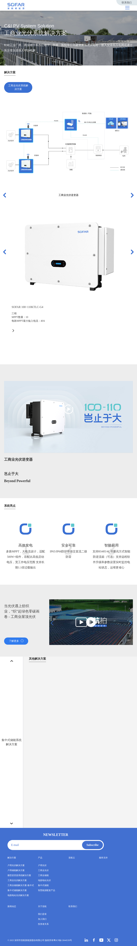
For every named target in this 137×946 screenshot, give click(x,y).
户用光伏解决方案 (16, 865)
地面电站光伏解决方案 (18, 895)
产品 (40, 857)
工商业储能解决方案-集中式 (20, 885)
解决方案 (11, 857)
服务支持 (103, 857)
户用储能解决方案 (16, 870)
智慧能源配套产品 (46, 890)
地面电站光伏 (44, 880)
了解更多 (16, 640)
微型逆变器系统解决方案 (19, 875)
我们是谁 (42, 914)
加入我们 (42, 919)
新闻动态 (11, 906)
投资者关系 (43, 924)
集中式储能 (43, 885)
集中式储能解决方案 (17, 890)
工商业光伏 (43, 870)
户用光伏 (42, 865)
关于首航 (42, 906)
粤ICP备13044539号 (63, 940)
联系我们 (127, 2)
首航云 (71, 857)
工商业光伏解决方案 (17, 880)
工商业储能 (43, 875)
